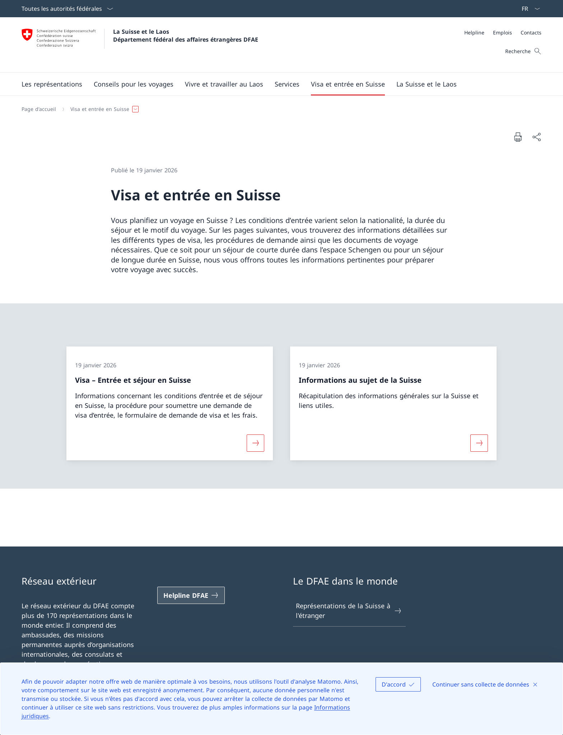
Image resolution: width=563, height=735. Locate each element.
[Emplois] (502, 32)
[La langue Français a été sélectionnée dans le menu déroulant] (528, 8)
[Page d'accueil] (39, 109)
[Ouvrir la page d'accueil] (140, 45)
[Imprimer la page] (517, 136)
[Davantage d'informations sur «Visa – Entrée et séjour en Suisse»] (255, 442)
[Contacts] (531, 32)
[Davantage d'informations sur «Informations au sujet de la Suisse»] (479, 442)
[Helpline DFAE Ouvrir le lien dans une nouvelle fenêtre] (191, 595)
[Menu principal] (276, 84)
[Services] (287, 84)
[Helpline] (474, 32)
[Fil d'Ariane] (278, 109)
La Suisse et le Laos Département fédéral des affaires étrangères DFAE (185, 35)
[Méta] (503, 32)
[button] (52, 84)
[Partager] (536, 137)
